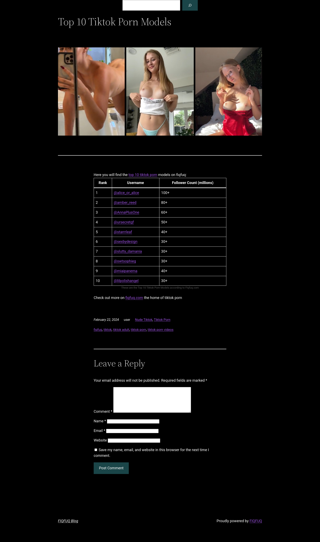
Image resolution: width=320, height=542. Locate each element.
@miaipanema (125, 271)
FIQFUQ (256, 526)
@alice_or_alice (126, 193)
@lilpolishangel (126, 281)
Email (99, 435)
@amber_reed (125, 202)
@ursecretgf (124, 222)
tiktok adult (121, 330)
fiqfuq (98, 330)
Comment (103, 416)
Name (100, 426)
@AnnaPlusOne (126, 212)
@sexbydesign (126, 241)
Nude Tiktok (143, 320)
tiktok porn (138, 330)
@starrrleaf (123, 232)
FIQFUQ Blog (68, 526)
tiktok (108, 330)
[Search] (190, 5)
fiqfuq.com (134, 298)
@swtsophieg (125, 261)
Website (100, 445)
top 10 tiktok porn (143, 175)
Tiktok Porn (162, 320)
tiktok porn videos (160, 330)
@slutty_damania (128, 251)
